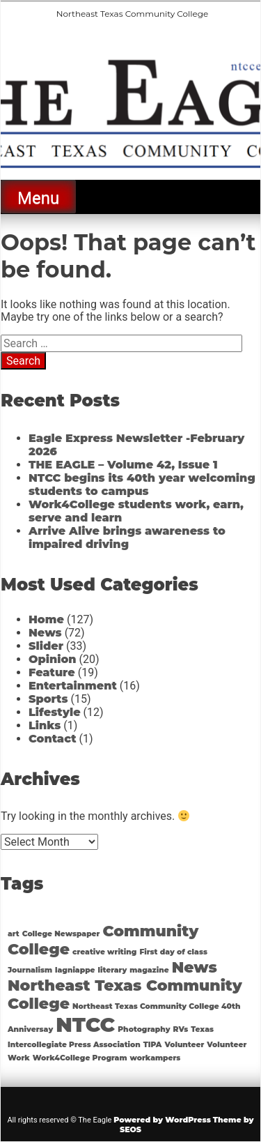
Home (46, 619)
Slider (46, 646)
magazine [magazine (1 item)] (148, 970)
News (45, 632)
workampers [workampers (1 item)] (154, 1058)
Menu (38, 198)
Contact (53, 738)
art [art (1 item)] (13, 933)
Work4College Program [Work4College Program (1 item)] (80, 1058)
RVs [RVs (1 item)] (181, 1029)
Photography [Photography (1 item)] (144, 1029)
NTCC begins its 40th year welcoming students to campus (142, 484)
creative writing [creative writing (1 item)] (104, 952)
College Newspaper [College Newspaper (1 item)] (61, 933)
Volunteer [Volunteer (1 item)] (184, 1044)
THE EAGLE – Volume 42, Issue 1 (123, 464)
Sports (48, 699)
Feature (52, 672)
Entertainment (73, 685)
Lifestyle (55, 712)
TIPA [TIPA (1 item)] (152, 1044)
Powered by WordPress (162, 1120)
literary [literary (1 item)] (112, 970)
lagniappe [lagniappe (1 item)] (75, 970)
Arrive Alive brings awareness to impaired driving (127, 537)
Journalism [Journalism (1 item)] (30, 970)
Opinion (53, 659)
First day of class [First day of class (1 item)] (173, 952)
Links (45, 725)
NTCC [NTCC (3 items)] (85, 1024)
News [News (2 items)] (194, 967)
